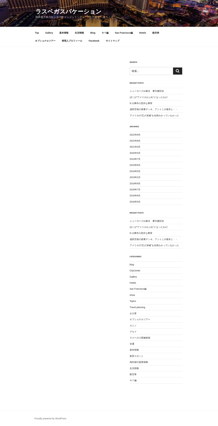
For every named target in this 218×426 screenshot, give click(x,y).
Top (37, 32)
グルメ (133, 331)
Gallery (49, 32)
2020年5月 (135, 153)
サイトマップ (112, 40)
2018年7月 (135, 189)
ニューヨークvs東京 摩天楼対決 (147, 91)
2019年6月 (135, 165)
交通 (132, 343)
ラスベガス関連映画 (140, 337)
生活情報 (79, 32)
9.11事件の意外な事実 (141, 103)
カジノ (133, 325)
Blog (92, 32)
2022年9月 (135, 134)
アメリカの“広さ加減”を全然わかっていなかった (154, 115)
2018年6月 (135, 195)
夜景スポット (136, 356)
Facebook (94, 40)
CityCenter (135, 270)
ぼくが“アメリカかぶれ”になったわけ (149, 97)
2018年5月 (135, 201)
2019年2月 (135, 177)
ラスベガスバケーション (68, 11)
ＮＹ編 (105, 32)
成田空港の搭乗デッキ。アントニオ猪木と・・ (154, 109)
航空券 (155, 32)
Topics (133, 301)
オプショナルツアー (45, 40)
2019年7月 (135, 159)
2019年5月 (135, 171)
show (132, 295)
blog (132, 264)
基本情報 (63, 32)
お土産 (133, 313)
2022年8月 (135, 140)
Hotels (142, 32)
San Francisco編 (124, 32)
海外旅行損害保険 (139, 362)
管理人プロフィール (72, 40)
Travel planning (137, 307)
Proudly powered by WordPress (50, 418)
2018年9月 (135, 183)
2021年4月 (135, 146)
